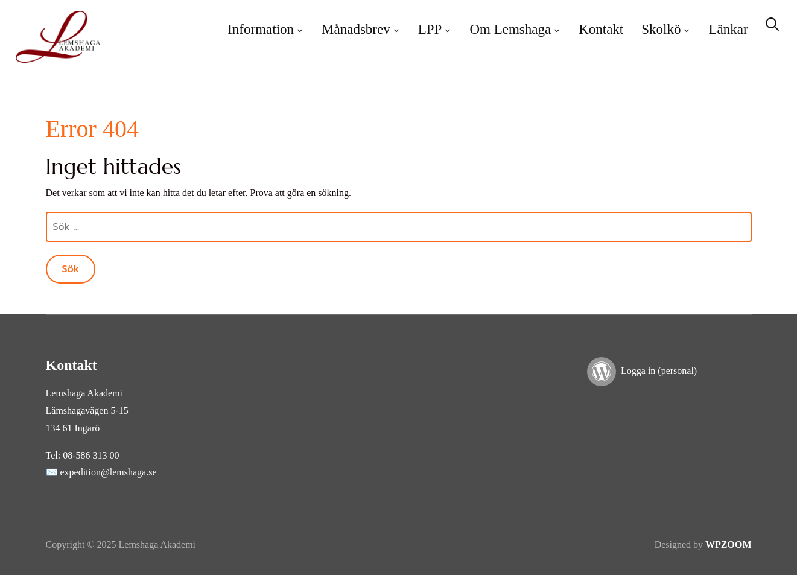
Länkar (728, 29)
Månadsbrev (356, 29)
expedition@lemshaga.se (108, 472)
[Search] (772, 23)
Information (260, 29)
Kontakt (601, 29)
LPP (430, 29)
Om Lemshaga (510, 29)
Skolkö (661, 29)
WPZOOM (728, 544)
